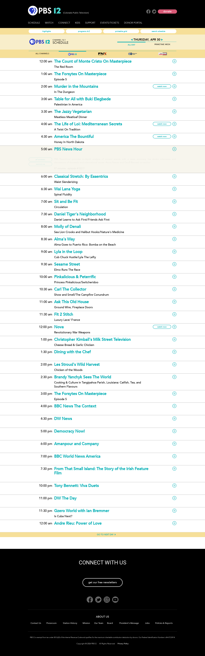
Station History (70, 623)
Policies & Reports (164, 623)
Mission (86, 623)
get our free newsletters (102, 582)
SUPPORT (90, 22)
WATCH (49, 22)
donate (167, 11)
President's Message (129, 623)
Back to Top (196, 647)
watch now (162, 86)
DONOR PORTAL (133, 22)
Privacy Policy (123, 643)
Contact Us (36, 623)
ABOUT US (102, 616)
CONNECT (64, 22)
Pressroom (51, 623)
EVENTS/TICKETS (109, 22)
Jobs (147, 623)
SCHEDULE (34, 22)
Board (110, 623)
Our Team (98, 623)
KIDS (77, 22)
